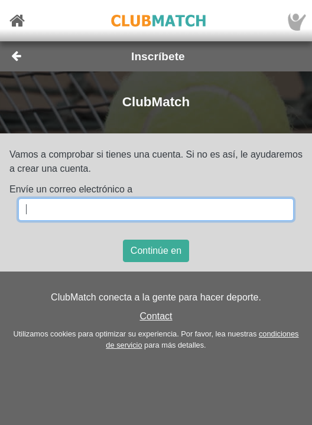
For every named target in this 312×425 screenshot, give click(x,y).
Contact (155, 316)
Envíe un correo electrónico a (70, 189)
